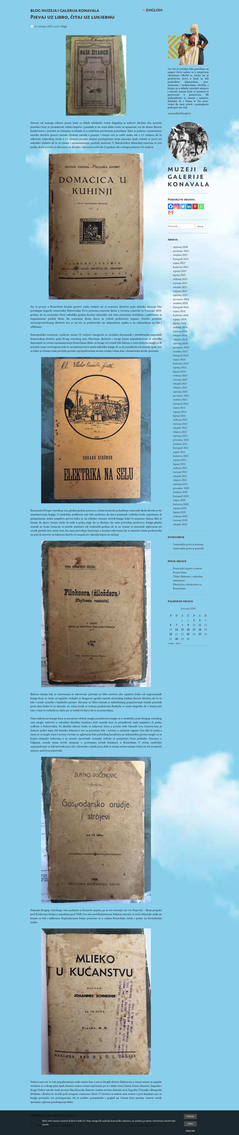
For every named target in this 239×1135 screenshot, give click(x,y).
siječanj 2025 (180, 295)
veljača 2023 (180, 387)
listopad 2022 (181, 403)
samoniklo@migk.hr (179, 113)
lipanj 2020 (179, 512)
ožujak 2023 (180, 383)
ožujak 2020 (180, 524)
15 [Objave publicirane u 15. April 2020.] (182, 629)
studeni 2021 (180, 444)
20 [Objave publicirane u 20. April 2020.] (170, 634)
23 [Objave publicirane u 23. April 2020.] (188, 634)
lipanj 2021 (179, 464)
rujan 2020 (179, 500)
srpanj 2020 (179, 508)
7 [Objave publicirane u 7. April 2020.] (176, 625)
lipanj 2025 (179, 275)
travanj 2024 (180, 331)
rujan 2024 (179, 311)
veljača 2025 (180, 291)
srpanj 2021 (179, 460)
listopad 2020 (181, 496)
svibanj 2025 (180, 279)
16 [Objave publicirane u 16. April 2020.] (188, 629)
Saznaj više (190, 1130)
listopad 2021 (181, 448)
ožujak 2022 (180, 427)
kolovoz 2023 (181, 363)
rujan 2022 (179, 407)
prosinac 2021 (181, 439)
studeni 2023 (180, 351)
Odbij (190, 1123)
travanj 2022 (180, 423)
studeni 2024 (180, 303)
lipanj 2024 (179, 323)
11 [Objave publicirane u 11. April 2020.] (199, 625)
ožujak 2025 (180, 287)
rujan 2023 (179, 359)
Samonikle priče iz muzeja (188, 544)
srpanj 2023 (179, 367)
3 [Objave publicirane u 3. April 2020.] (194, 620)
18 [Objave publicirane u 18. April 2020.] (199, 629)
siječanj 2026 (180, 247)
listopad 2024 (181, 307)
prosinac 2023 (181, 347)
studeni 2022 (180, 399)
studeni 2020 (180, 492)
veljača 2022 (180, 432)
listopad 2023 (181, 355)
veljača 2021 (180, 480)
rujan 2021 (179, 452)
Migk (64, 26)
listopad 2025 (181, 259)
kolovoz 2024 (181, 315)
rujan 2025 (179, 263)
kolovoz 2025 (181, 267)
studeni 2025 (180, 255)
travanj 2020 (180, 520)
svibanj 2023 (180, 375)
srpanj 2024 (179, 319)
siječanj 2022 (180, 435)
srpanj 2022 (179, 411)
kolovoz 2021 (181, 456)
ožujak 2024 (180, 335)
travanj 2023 (180, 379)
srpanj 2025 (179, 271)
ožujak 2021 (180, 476)
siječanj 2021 (180, 484)
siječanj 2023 (180, 391)
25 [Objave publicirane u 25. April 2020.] (199, 634)
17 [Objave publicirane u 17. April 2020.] (194, 629)
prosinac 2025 (181, 251)
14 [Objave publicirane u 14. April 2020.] (176, 629)
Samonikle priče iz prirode (188, 548)
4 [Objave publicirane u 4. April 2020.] (199, 620)
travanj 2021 (180, 472)
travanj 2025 (180, 283)
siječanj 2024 (180, 343)
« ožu (171, 643)
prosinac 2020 (181, 488)
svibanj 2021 (180, 468)
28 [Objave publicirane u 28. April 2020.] (176, 639)
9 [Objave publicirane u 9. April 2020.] (188, 625)
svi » (178, 643)
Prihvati (190, 1116)
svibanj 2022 (180, 419)
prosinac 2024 (181, 299)
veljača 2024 (180, 339)
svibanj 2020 (180, 516)
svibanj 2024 (180, 327)
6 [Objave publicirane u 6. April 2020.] (170, 625)
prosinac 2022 (181, 395)
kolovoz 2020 (181, 504)
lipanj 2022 (179, 415)
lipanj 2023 (179, 371)
